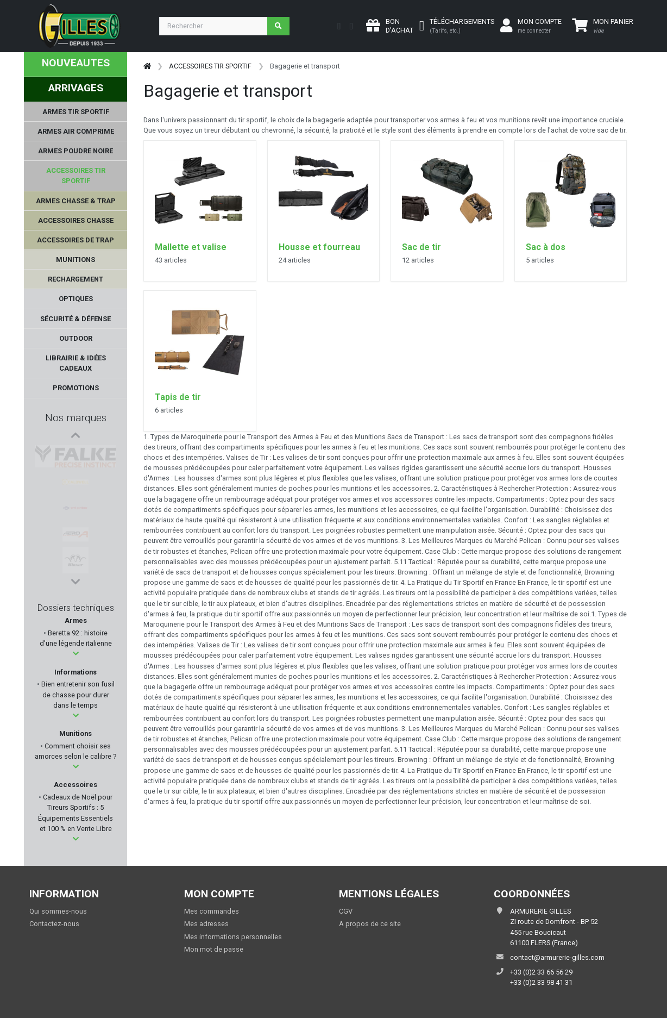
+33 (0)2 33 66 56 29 (541, 972)
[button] (76, 653)
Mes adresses (206, 924)
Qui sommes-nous (58, 911)
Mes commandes (211, 911)
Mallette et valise (190, 247)
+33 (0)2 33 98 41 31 (541, 982)
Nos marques (75, 417)
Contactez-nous (54, 924)
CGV (346, 911)
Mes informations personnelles (233, 937)
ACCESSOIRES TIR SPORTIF (210, 66)
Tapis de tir (178, 397)
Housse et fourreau (319, 247)
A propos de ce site (370, 924)
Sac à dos (545, 247)
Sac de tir (421, 247)
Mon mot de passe (213, 949)
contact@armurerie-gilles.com (557, 957)
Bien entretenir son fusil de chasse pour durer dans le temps (77, 694)
